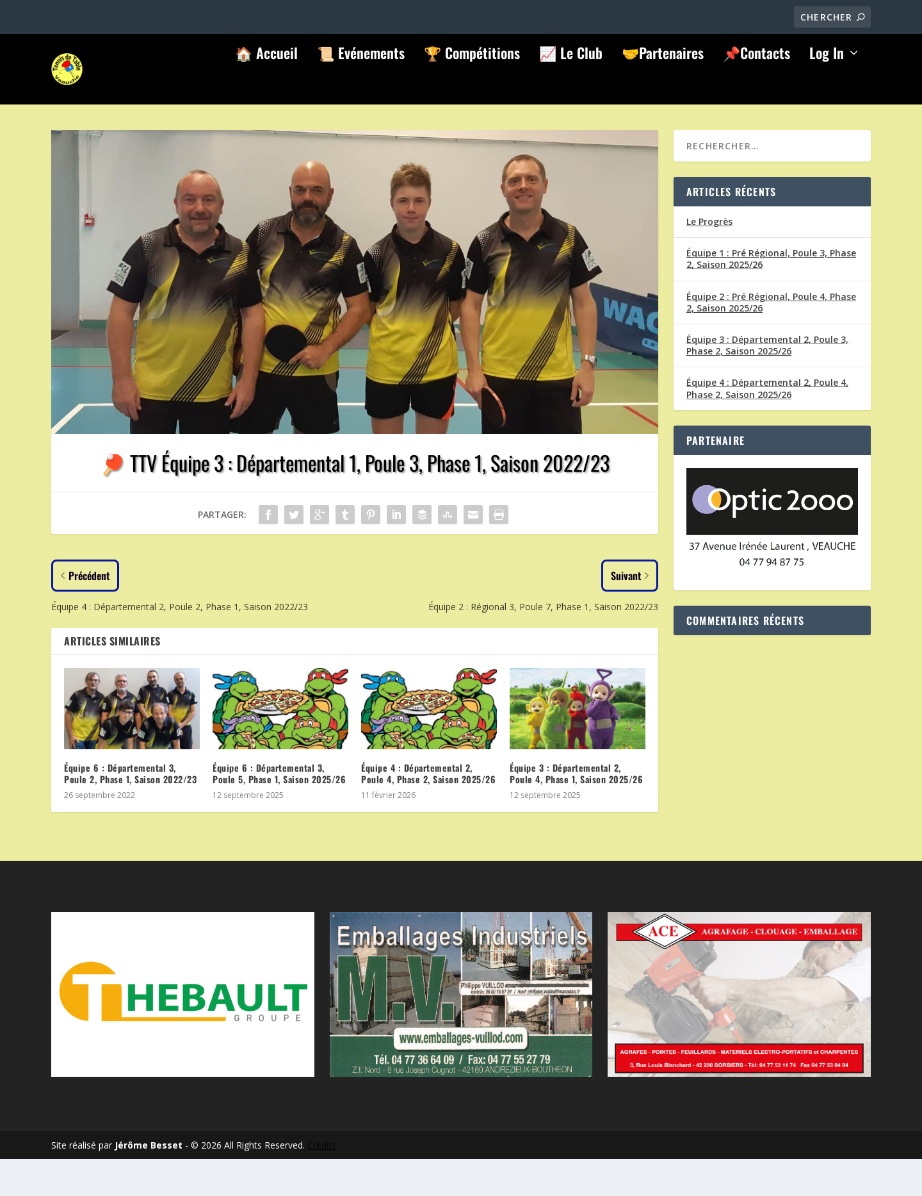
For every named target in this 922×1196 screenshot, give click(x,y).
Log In (826, 92)
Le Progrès (709, 259)
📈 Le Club (571, 92)
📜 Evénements (361, 92)
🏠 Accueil (266, 92)
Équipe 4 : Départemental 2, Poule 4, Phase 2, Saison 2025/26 (428, 810)
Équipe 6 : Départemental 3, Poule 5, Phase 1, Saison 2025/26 (279, 810)
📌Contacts (756, 92)
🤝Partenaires (663, 92)
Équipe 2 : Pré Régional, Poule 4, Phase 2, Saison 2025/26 (771, 339)
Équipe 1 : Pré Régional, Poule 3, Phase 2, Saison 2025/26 (771, 296)
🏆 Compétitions (472, 92)
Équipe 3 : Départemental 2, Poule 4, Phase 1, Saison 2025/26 (576, 810)
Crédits (321, 1182)
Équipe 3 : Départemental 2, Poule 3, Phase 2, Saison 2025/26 (767, 382)
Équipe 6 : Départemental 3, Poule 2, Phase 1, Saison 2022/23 (130, 810)
